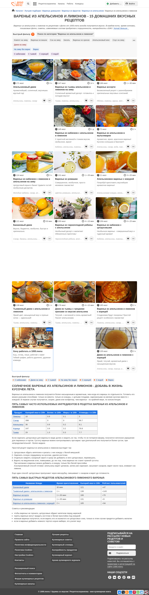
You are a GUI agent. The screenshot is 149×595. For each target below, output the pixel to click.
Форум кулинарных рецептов (29, 578)
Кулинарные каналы (25, 584)
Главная (19, 534)
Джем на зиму (20, 45)
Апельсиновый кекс (101, 40)
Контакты (19, 560)
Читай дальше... (121, 28)
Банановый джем (22, 225)
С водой (54, 54)
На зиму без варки (22, 49)
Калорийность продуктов (64, 550)
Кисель (67, 40)
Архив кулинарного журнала (66, 560)
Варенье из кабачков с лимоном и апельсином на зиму (31, 180)
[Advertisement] (32, 121)
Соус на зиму (118, 40)
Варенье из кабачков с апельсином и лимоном (74, 134)
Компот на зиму (21, 40)
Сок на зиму (55, 40)
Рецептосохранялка (47, 4)
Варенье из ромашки (66, 179)
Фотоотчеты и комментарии (28, 573)
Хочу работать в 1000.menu (27, 351)
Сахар (16, 420)
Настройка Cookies (24, 555)
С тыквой (32, 54)
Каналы (61, 4)
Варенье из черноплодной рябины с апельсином (74, 226)
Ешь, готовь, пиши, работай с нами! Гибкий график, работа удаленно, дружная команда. (31, 357)
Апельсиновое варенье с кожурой (115, 179)
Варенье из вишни (39, 40)
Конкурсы (79, 4)
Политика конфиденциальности (30, 545)
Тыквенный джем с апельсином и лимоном (31, 310)
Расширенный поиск (25, 568)
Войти (130, 4)
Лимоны (16, 416)
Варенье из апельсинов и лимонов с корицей (116, 310)
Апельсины (18, 424)
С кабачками (19, 54)
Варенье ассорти (106, 87)
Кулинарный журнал (62, 555)
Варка (35, 49)
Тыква (16, 432)
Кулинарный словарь (62, 545)
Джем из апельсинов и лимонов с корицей (115, 356)
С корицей (43, 54)
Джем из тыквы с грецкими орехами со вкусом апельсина (71, 310)
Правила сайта (22, 539)
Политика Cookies (23, 550)
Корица (16, 428)
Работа (70, 4)
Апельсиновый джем (24, 87)
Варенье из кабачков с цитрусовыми (109, 226)
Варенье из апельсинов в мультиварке (111, 134)
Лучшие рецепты (60, 534)
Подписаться (119, 553)
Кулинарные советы (62, 539)
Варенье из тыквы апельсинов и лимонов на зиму (73, 88)
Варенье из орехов (81, 40)
